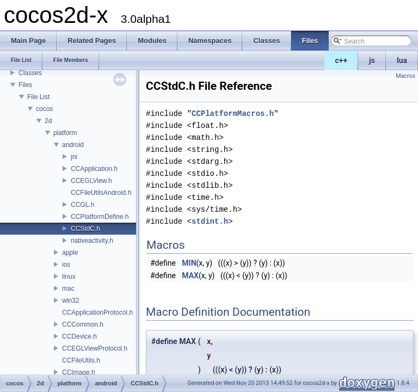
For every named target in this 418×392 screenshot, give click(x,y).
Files (25, 85)
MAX (190, 275)
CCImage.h (78, 372)
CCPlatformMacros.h (233, 113)
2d (48, 121)
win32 (70, 300)
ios (66, 264)
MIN (189, 263)
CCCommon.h (82, 324)
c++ (341, 60)
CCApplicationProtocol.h (97, 312)
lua (402, 60)
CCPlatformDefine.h (100, 216)
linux (69, 276)
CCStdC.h (85, 228)
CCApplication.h (94, 169)
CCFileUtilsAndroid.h (101, 193)
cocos (44, 109)
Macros (405, 75)
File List (38, 97)
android (73, 145)
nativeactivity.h (92, 240)
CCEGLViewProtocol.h (94, 348)
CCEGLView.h (91, 181)
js (372, 60)
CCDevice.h (79, 336)
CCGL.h (82, 205)
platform (65, 133)
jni (74, 157)
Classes (30, 73)
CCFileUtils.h (81, 360)
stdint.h (210, 221)
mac (68, 288)
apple (70, 252)
